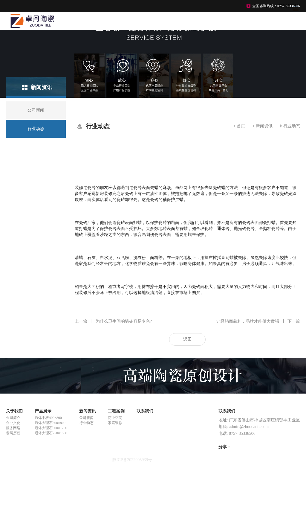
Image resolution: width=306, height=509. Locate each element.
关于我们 (14, 411)
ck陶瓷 (12, 486)
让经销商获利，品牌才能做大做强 (258, 321)
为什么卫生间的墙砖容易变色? (113, 321)
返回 (187, 339)
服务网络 (13, 428)
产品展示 (43, 411)
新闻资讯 (264, 126)
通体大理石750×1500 (51, 433)
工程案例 (116, 411)
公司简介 (13, 418)
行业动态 (291, 126)
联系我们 (145, 411)
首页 (241, 126)
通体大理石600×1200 (51, 428)
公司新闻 (86, 418)
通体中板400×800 (48, 418)
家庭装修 (115, 423)
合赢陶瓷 (14, 481)
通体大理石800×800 (50, 423)
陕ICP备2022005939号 (132, 460)
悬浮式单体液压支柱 (25, 476)
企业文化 (13, 423)
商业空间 (115, 418)
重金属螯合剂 (18, 470)
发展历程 (13, 433)
